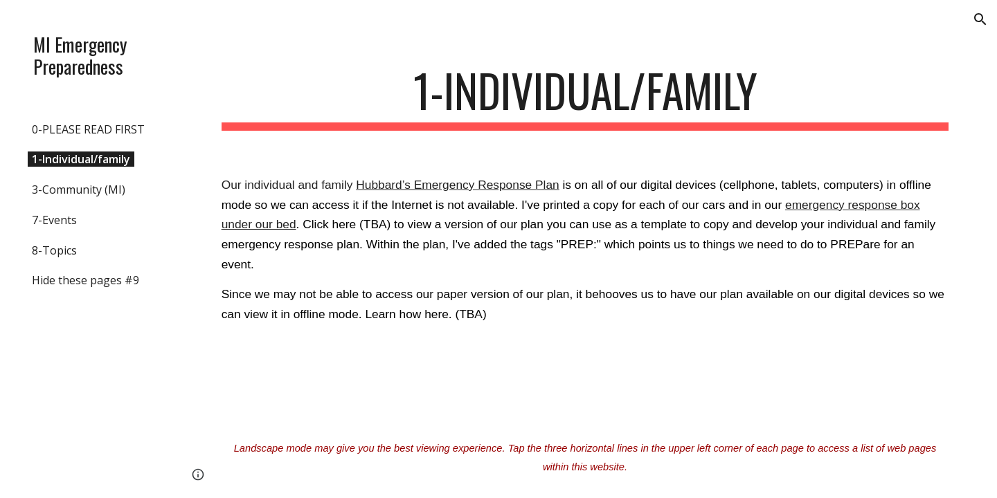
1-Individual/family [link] (81, 159)
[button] (980, 19)
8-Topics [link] (54, 250)
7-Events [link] (54, 220)
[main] (585, 97)
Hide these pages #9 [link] (85, 280)
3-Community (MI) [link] (78, 189)
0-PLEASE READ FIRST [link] (88, 129)
